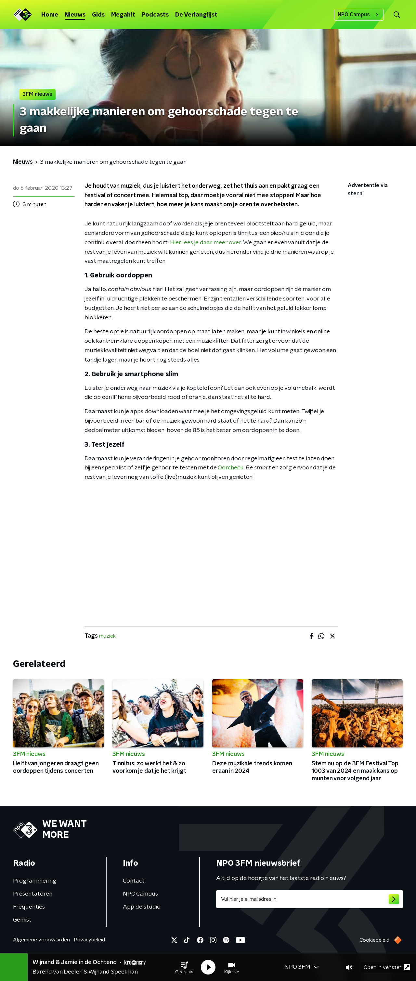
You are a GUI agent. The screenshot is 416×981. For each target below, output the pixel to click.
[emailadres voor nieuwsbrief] (309, 899)
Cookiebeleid (374, 940)
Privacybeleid (89, 939)
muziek (107, 636)
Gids (98, 15)
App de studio (142, 907)
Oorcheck (230, 468)
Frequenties (29, 907)
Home (49, 15)
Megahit (123, 15)
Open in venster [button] (387, 967)
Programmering (34, 881)
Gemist (22, 920)
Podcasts (155, 15)
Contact (134, 881)
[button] (184, 967)
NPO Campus (359, 14)
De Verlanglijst (196, 15)
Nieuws (75, 15)
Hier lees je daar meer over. (206, 243)
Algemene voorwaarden (41, 939)
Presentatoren (32, 894)
